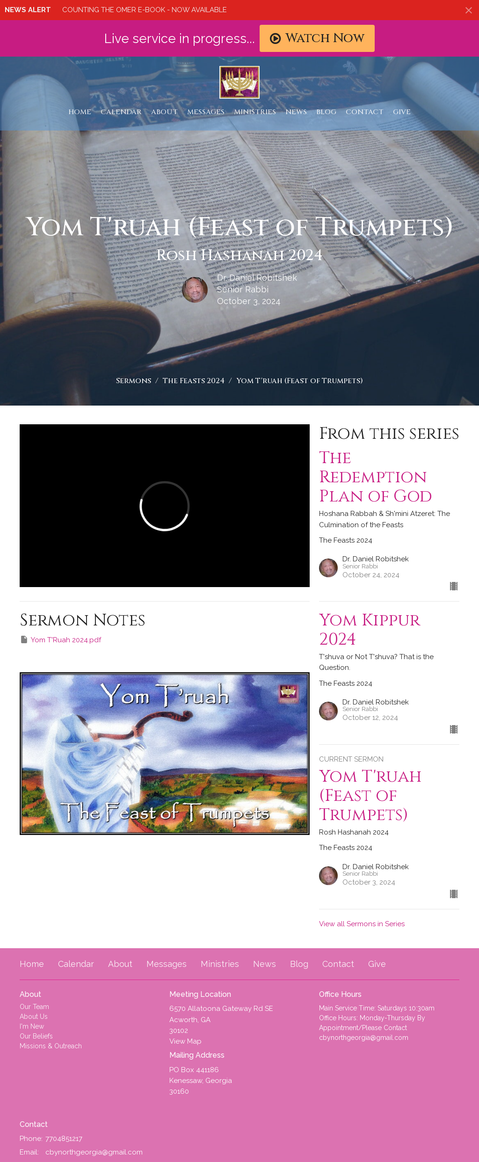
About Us (34, 1016)
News (296, 112)
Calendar (121, 112)
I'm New (32, 1026)
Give (402, 112)
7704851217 (63, 1138)
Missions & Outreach (51, 1046)
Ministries (255, 112)
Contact (365, 112)
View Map (185, 1041)
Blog (326, 112)
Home (79, 112)
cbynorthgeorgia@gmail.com (94, 1152)
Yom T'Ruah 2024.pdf (60, 639)
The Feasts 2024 (194, 381)
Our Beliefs (36, 1036)
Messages (206, 112)
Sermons (133, 381)
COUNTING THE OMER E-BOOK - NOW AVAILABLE (144, 10)
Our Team (34, 1006)
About (164, 112)
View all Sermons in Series (362, 924)
